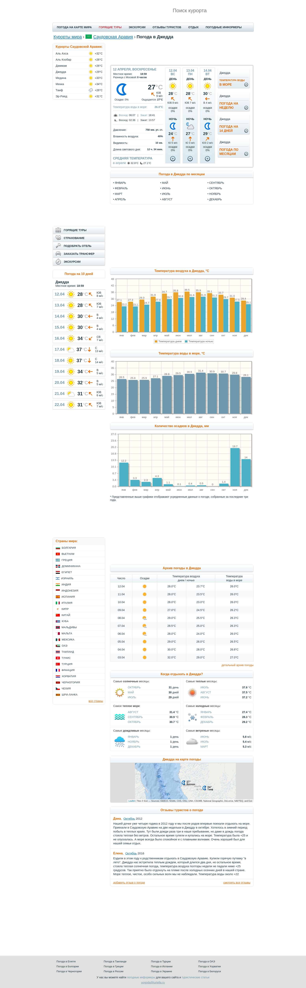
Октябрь (134, 687)
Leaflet (131, 801)
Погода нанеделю (228, 105)
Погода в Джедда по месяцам (182, 174)
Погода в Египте (66, 961)
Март (204, 746)
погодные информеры (141, 977)
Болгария (69, 547)
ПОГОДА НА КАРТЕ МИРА (74, 27)
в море (232, 82)
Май (131, 692)
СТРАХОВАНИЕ (74, 238)
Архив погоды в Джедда (182, 568)
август (167, 199)
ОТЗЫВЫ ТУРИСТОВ (167, 27)
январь (120, 182)
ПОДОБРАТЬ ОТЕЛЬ (77, 245)
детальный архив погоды (238, 665)
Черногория (71, 682)
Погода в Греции (114, 966)
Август (206, 692)
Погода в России (114, 971)
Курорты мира (68, 36)
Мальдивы (69, 627)
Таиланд (68, 651)
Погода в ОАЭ (206, 961)
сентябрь (216, 182)
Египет (67, 572)
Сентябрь (135, 717)
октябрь (215, 188)
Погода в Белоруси (209, 971)
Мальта (67, 633)
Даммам (61, 65)
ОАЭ (65, 645)
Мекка (60, 84)
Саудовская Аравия (113, 36)
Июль (132, 697)
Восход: (123, 115)
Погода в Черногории (69, 971)
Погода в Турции (161, 961)
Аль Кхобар (64, 59)
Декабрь (207, 722)
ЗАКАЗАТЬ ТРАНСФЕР (79, 253)
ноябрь (215, 193)
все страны (96, 701)
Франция (68, 670)
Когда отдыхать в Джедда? (182, 674)
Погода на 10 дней (79, 274)
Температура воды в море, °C (182, 353)
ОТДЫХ (193, 27)
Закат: (144, 115)
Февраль (207, 717)
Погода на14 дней (228, 128)
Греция (67, 560)
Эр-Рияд (61, 96)
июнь (166, 188)
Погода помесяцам (228, 152)
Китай (66, 615)
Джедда (61, 71)
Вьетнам (68, 553)
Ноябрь (134, 741)
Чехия (66, 688)
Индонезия (70, 590)
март (118, 193)
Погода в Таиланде (115, 961)
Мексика (68, 639)
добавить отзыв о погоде (129, 882)
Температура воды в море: (130, 107)
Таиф (59, 90)
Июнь (205, 697)
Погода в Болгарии (68, 966)
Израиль (67, 578)
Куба (65, 621)
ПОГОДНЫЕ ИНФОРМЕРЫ (224, 27)
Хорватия (69, 676)
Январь (206, 712)
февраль (121, 188)
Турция (67, 664)
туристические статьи (195, 977)
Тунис (66, 657)
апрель (120, 199)
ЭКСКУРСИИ (137, 27)
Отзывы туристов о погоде (182, 810)
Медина (61, 78)
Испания (68, 596)
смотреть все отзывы (236, 882)
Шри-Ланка (70, 694)
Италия (67, 602)
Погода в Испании (162, 966)
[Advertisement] (182, 52)
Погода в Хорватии (209, 966)
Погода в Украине (161, 971)
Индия (66, 584)
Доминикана (71, 566)
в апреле (119, 163)
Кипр (65, 608)
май (165, 182)
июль (166, 193)
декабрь (215, 199)
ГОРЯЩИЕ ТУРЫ (110, 27)
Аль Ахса (62, 53)
